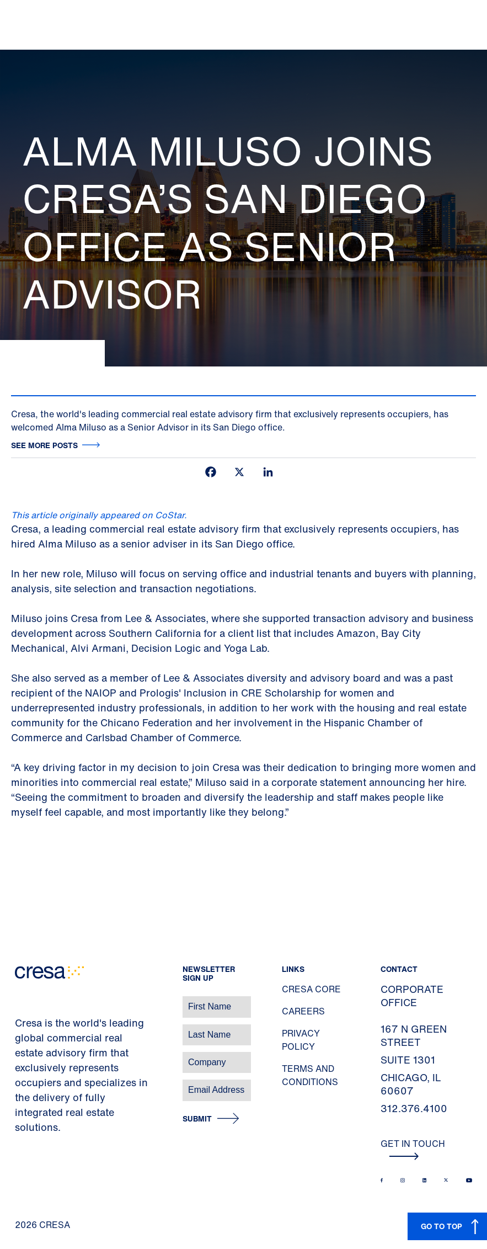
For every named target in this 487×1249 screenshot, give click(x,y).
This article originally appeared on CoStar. (99, 515)
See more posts (44, 445)
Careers (303, 1011)
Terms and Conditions (310, 1075)
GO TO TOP (441, 1226)
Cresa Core (311, 989)
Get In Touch (413, 1148)
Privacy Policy (301, 1040)
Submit (197, 1119)
